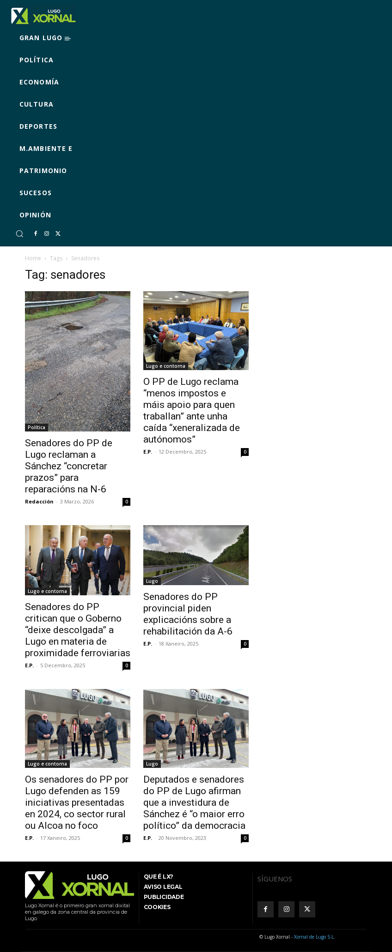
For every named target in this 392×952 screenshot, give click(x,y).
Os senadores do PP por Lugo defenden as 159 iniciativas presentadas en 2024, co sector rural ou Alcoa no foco (77, 802)
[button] (19, 233)
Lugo (152, 581)
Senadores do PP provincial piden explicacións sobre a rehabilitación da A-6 (188, 614)
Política (36, 427)
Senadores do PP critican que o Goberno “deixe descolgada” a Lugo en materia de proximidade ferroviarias (77, 630)
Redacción (39, 501)
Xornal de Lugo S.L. (314, 937)
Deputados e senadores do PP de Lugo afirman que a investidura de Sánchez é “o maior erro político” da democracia (194, 802)
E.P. (147, 451)
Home (33, 258)
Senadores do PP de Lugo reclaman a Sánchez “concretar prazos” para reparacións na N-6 (68, 466)
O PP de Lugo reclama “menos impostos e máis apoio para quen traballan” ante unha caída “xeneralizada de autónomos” (191, 410)
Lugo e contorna (165, 366)
